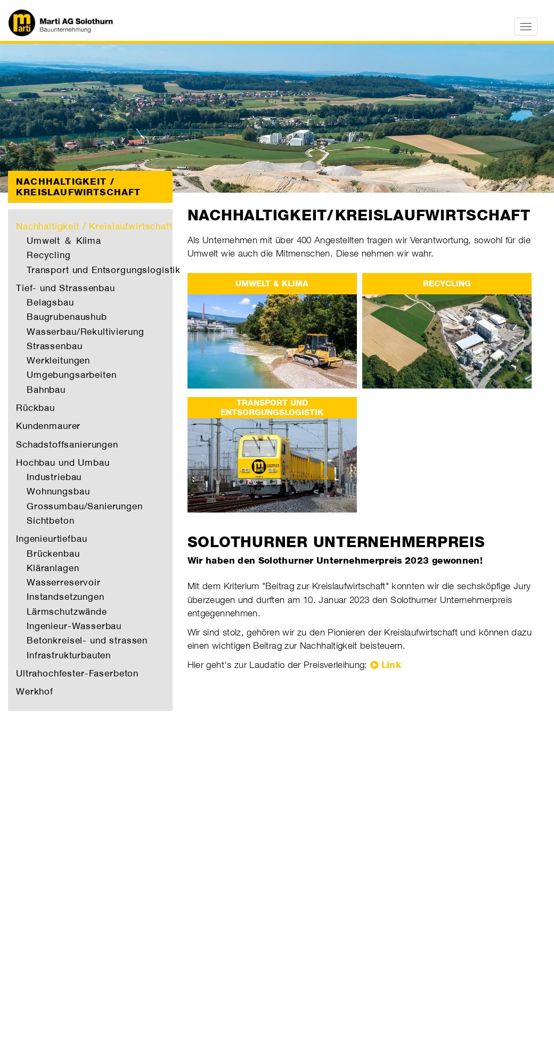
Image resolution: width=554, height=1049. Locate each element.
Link (391, 664)
